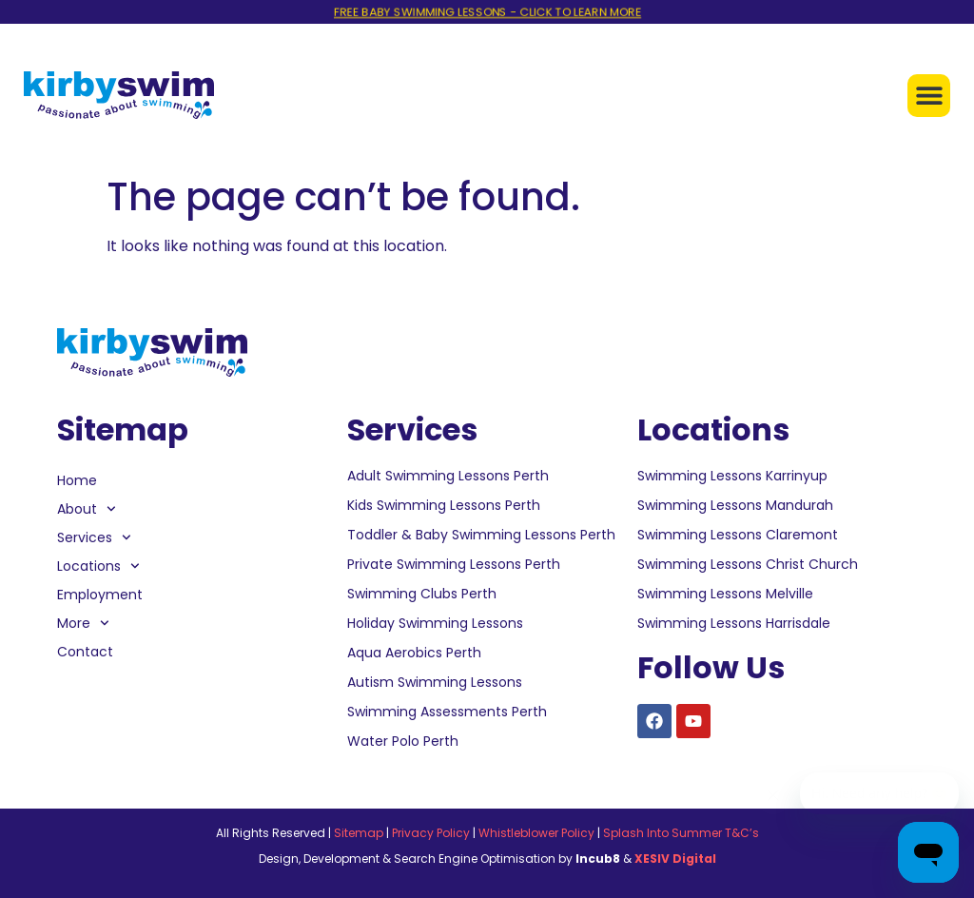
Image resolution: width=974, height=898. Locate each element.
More (83, 623)
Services (94, 537)
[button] (928, 95)
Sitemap (358, 833)
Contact (85, 651)
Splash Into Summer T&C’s (681, 833)
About (86, 509)
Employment (100, 594)
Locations (98, 566)
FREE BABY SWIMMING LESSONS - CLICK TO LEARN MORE (487, 12)
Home (77, 480)
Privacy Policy (431, 833)
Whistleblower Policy (536, 833)
